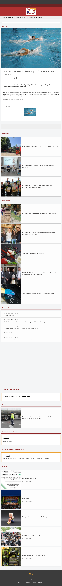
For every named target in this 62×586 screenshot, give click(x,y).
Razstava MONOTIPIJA (29, 478)
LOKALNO (4, 17)
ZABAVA (40, 17)
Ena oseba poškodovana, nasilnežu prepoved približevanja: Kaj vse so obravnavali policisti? (39, 417)
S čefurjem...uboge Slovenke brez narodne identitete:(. (18, 340)
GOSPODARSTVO (24, 17)
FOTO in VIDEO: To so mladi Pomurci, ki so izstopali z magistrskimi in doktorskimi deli (37, 186)
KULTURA (31, 17)
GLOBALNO (10, 17)
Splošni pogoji (27, 582)
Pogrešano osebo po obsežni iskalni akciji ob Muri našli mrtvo (40, 146)
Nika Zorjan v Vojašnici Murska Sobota (33, 555)
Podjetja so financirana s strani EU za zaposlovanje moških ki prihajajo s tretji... (25, 328)
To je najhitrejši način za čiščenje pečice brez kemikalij (38, 294)
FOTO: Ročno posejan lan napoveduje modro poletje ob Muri (39, 213)
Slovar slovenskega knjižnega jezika (13, 449)
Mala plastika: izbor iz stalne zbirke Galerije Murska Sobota (39, 517)
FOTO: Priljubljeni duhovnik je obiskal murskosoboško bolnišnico (38, 166)
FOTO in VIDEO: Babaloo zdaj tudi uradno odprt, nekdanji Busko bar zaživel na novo (38, 233)
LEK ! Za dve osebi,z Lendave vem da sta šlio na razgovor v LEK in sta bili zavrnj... (25, 322)
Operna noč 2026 (27, 498)
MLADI (35, 17)
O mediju (20, 582)
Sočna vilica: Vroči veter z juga (31, 535)
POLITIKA (16, 17)
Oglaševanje (41, 582)
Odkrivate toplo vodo (9, 315)
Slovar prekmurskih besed (10, 432)
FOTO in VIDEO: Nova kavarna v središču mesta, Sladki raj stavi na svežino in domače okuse (39, 273)
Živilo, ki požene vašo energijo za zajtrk (33, 253)
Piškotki (34, 582)
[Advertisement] (31, 365)
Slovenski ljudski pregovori (10, 389)
